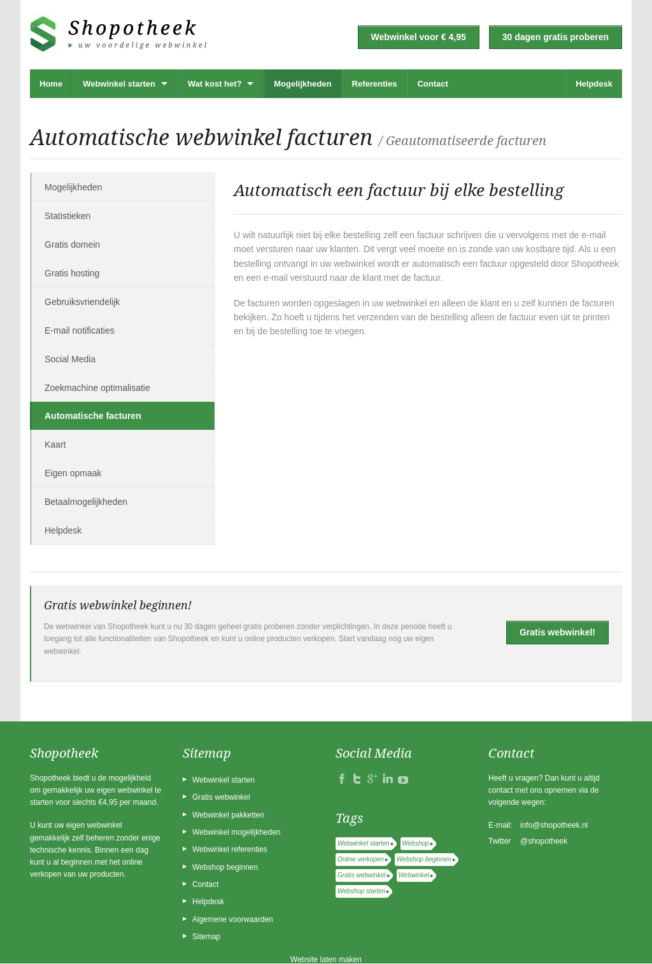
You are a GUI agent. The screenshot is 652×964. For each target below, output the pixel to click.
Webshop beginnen (225, 867)
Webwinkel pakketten (228, 815)
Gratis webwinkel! (557, 632)
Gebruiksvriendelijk (82, 302)
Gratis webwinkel (221, 797)
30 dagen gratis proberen (555, 37)
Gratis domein (72, 244)
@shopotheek (543, 841)
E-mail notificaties (80, 330)
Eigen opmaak (73, 473)
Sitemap (206, 936)
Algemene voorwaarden (232, 919)
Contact (432, 84)
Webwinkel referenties (229, 849)
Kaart (55, 444)
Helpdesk (594, 84)
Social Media (70, 359)
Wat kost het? (215, 84)
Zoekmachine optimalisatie (97, 388)
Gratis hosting (72, 273)
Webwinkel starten (119, 84)
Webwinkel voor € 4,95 (418, 37)
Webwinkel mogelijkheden (236, 832)
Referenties (374, 84)
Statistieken (67, 216)
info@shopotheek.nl (554, 825)
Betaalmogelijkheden (86, 502)
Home (50, 84)
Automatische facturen (93, 416)
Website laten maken (326, 959)
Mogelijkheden (302, 84)
